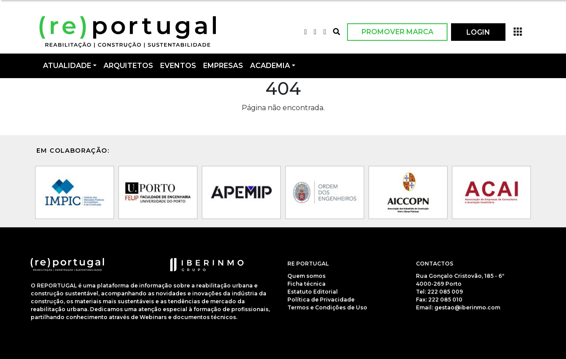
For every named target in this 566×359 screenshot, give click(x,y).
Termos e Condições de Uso (327, 307)
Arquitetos (128, 65)
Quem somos (306, 276)
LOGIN (478, 32)
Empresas (223, 65)
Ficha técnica (306, 283)
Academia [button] (270, 65)
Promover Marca (397, 32)
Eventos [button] (178, 65)
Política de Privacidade (321, 299)
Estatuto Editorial (312, 291)
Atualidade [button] (67, 65)
